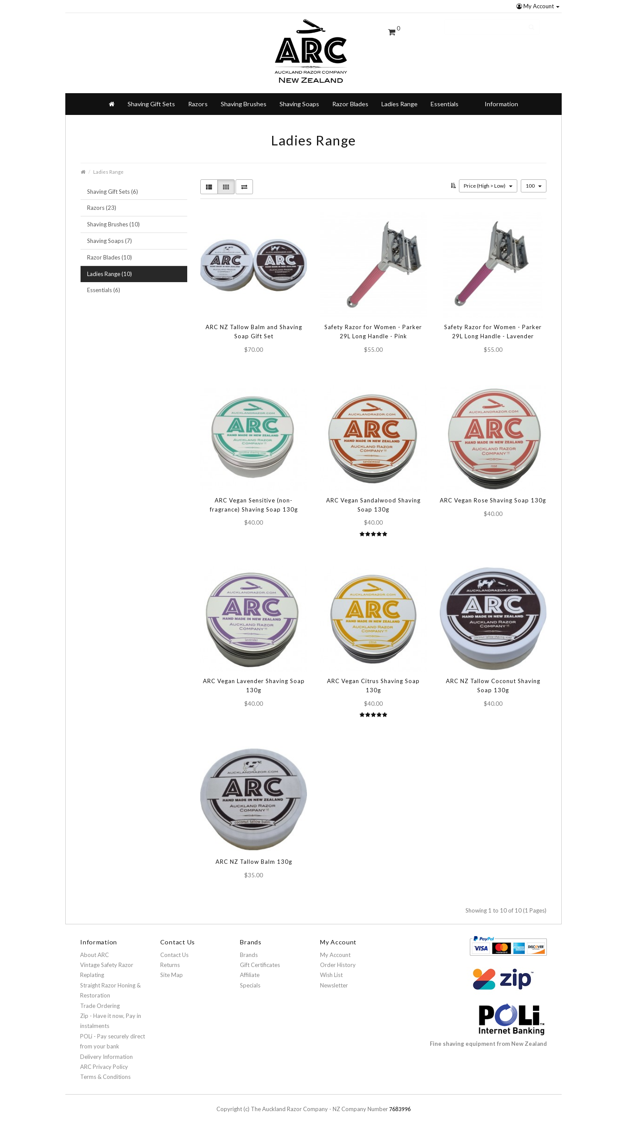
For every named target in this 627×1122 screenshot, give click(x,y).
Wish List (331, 967)
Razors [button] (198, 97)
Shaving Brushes (243, 97)
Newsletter (334, 978)
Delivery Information (106, 1049)
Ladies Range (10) (109, 266)
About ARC (94, 947)
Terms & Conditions (105, 1069)
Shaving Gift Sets (151, 97)
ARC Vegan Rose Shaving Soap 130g (493, 493)
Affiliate (250, 967)
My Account (538, 6)
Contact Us (174, 947)
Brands (249, 947)
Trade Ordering (100, 998)
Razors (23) (101, 200)
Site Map (171, 967)
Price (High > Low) (488, 178)
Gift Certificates (260, 957)
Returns (170, 957)
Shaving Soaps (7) (109, 233)
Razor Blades (350, 97)
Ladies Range (399, 97)
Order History (338, 957)
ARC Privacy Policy (104, 1059)
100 (534, 178)
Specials (250, 978)
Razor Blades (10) (109, 250)
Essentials (444, 97)
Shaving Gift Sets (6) (112, 184)
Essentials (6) (103, 283)
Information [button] (501, 97)
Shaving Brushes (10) (113, 217)
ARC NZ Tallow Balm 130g (254, 854)
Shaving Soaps (299, 97)
